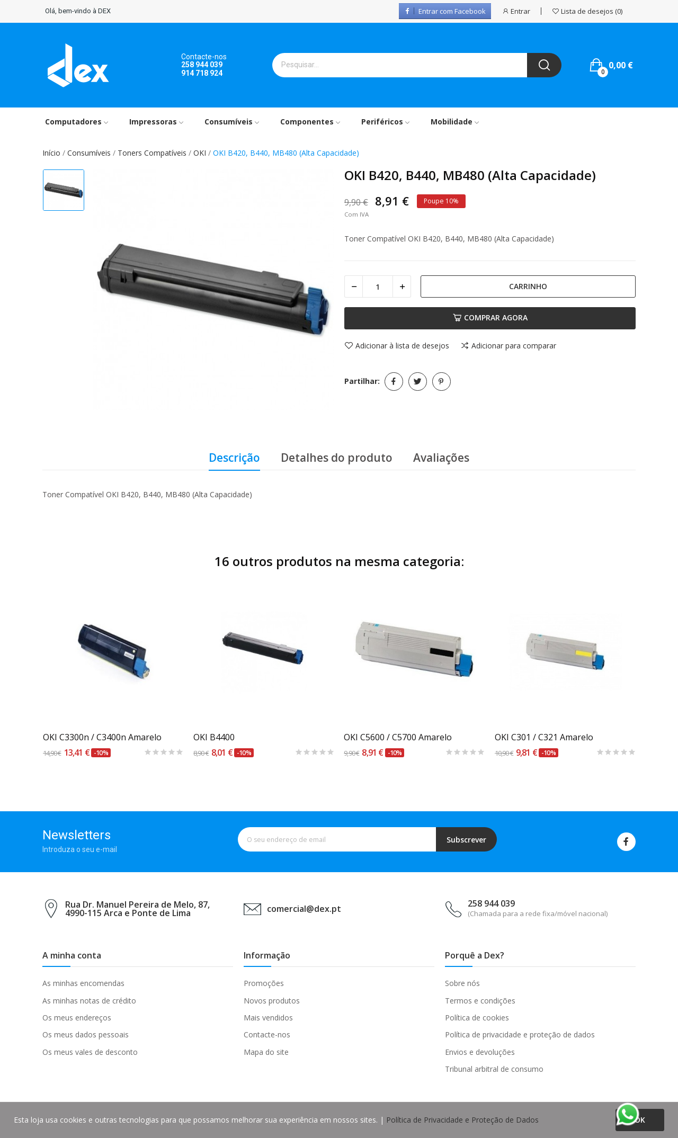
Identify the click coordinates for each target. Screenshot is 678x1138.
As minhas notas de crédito (89, 1001)
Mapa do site (266, 1052)
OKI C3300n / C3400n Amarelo (102, 737)
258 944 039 (201, 64)
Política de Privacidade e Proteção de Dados (462, 1120)
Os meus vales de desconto (90, 1052)
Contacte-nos (267, 1034)
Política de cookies (477, 1017)
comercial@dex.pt (304, 909)
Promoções (264, 983)
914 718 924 (201, 73)
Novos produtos (272, 1001)
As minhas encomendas (83, 983)
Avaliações (441, 457)
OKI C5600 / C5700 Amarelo (398, 737)
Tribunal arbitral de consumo (494, 1069)
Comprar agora (490, 317)
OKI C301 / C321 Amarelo (544, 737)
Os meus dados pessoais (85, 1034)
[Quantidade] (377, 286)
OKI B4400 (214, 737)
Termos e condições (480, 1001)
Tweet (417, 381)
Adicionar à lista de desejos (396, 346)
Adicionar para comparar (508, 346)
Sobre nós (462, 983)
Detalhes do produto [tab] (336, 457)
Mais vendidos (268, 1017)
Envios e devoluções (480, 1052)
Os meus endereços (76, 1017)
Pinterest (441, 381)
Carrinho (528, 286)
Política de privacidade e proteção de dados (520, 1034)
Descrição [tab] (234, 457)
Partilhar (394, 381)
